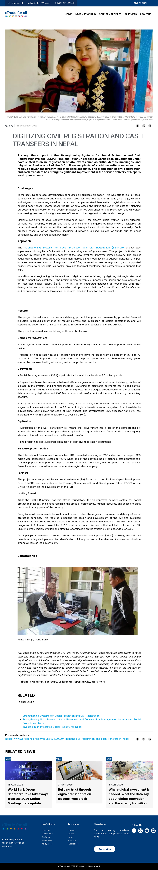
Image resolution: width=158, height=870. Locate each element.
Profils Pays (47, 840)
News (70, 837)
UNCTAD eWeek (65, 3)
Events (71, 834)
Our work (46, 837)
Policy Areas (47, 844)
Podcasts (72, 840)
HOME (68, 14)
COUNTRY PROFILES (110, 14)
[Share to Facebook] (137, 125)
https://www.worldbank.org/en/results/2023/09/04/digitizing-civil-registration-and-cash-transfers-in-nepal (67, 738)
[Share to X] (143, 125)
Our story (46, 830)
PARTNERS (130, 14)
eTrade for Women (39, 3)
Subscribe (104, 849)
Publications (73, 844)
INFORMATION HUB (85, 14)
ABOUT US (145, 14)
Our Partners (47, 834)
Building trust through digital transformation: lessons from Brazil (75, 794)
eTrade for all (15, 3)
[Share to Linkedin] (149, 125)
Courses (71, 830)
